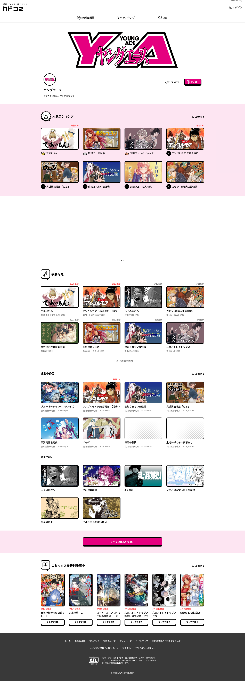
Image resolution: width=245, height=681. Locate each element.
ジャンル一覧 (126, 640)
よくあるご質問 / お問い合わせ (104, 648)
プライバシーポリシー (145, 648)
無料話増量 (80, 640)
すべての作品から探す (122, 541)
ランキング (94, 640)
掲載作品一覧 (109, 640)
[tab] (121, 260)
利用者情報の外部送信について (166, 640)
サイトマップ (142, 640)
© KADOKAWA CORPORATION (122, 673)
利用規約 (126, 648)
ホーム (67, 640)
